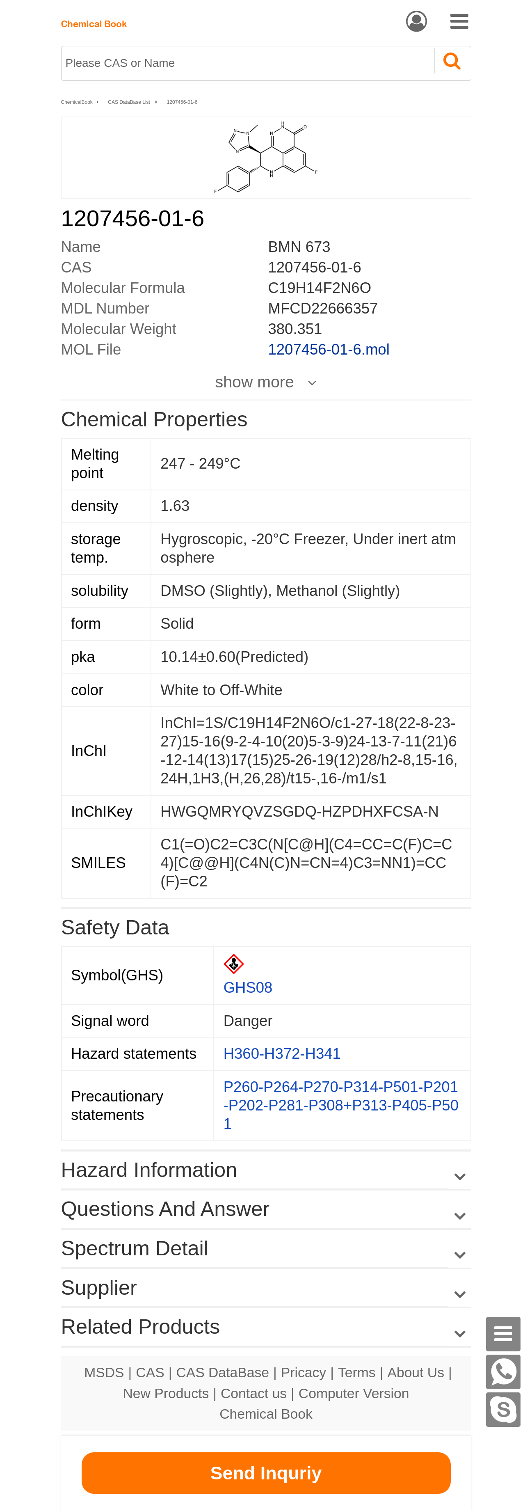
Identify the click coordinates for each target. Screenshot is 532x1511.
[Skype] (503, 1409)
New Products (166, 1393)
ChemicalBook (77, 102)
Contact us (254, 1393)
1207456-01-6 (182, 102)
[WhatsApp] (503, 1372)
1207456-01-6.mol (328, 349)
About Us (415, 1372)
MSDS (104, 1372)
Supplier (99, 1287)
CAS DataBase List (129, 102)
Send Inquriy (266, 1473)
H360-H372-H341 (282, 1053)
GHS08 (248, 987)
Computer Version (354, 1393)
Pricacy (303, 1372)
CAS (150, 1372)
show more (254, 381)
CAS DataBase (222, 1372)
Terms (357, 1372)
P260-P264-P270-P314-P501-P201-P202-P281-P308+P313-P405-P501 (341, 1105)
